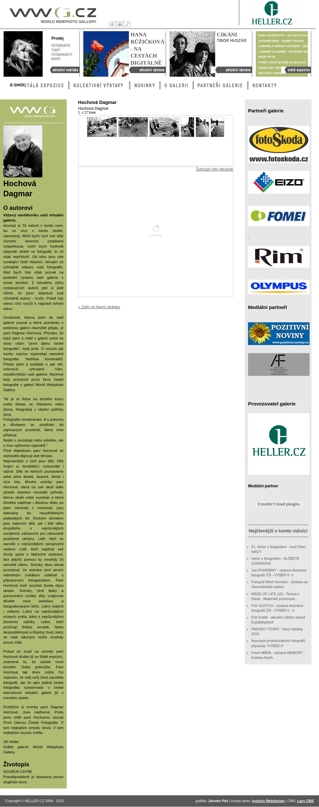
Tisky (55, 49)
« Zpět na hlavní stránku (99, 307)
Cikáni (227, 35)
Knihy (62, 58)
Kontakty (127, 24)
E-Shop (17, 85)
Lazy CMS (305, 801)
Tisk (119, 24)
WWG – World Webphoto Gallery (52, 14)
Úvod (112, 24)
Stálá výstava (296, 70)
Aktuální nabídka (63, 70)
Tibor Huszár (231, 40)
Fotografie (60, 45)
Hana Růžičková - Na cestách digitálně (145, 70)
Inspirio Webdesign (268, 801)
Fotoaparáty (62, 54)
